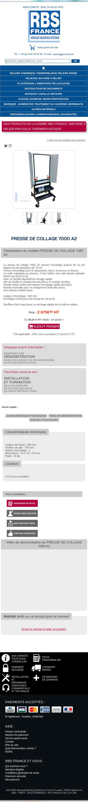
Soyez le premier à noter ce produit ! (43, 629)
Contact (9, 741)
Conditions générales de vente (22, 772)
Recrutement (12, 779)
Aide (43, 7)
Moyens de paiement (17, 734)
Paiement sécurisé (15, 776)
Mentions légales (14, 769)
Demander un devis (24, 503)
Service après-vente (16, 738)
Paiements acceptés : (25, 702)
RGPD (8, 751)
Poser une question (25, 513)
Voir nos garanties (25, 533)
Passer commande (15, 731)
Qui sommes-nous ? (16, 766)
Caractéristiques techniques (26, 416)
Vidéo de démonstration (65, 416)
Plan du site (55, 7)
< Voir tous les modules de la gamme (66, 140)
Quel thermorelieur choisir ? (20, 748)
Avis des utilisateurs (44, 420)
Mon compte (31, 7)
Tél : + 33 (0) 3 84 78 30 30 (28, 54)
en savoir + (57, 319)
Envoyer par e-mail (24, 523)
